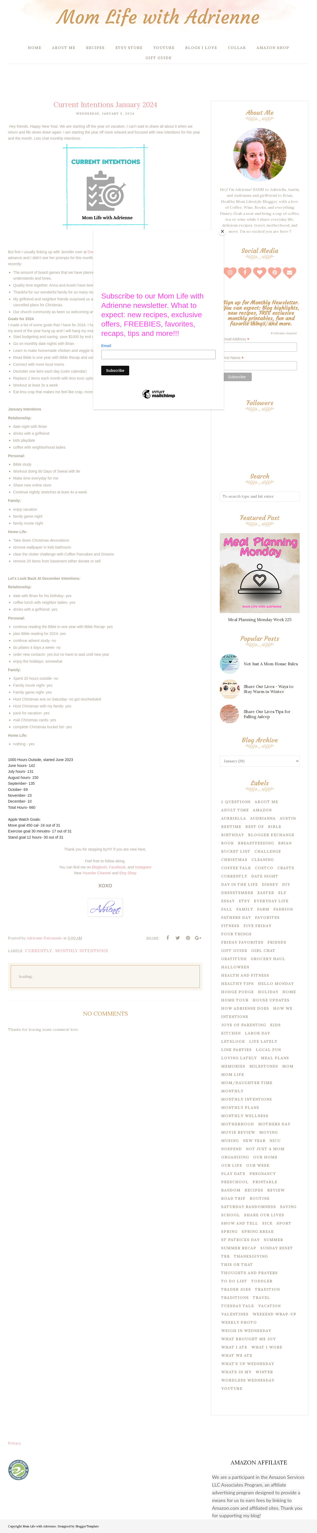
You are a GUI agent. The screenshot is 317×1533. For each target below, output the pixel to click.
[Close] (222, 231)
